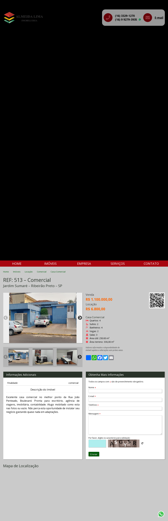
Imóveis (50, 263)
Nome (92, 387)
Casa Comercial (58, 271)
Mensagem (94, 413)
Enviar (93, 454)
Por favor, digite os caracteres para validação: (109, 438)
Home (16, 263)
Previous (5, 318)
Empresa (84, 263)
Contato (151, 263)
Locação (29, 271)
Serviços (118, 263)
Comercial (42, 271)
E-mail (159, 17)
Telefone (93, 405)
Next (80, 318)
